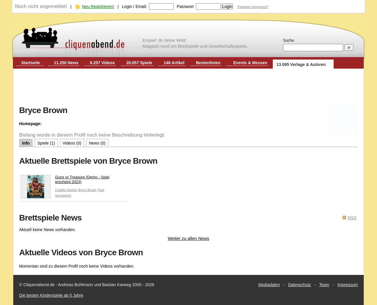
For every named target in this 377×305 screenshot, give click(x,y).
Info (26, 143)
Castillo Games (66, 190)
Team (324, 284)
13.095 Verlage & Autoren (301, 64)
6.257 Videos (102, 62)
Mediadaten (269, 284)
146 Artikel (174, 62)
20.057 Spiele (139, 62)
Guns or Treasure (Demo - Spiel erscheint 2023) (65, 181)
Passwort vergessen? (252, 7)
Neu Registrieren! (98, 6)
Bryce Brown (87, 190)
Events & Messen (250, 62)
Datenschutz (299, 284)
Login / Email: (134, 6)
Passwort (185, 6)
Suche (288, 40)
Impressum (348, 284)
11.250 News (66, 62)
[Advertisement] (188, 87)
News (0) (97, 143)
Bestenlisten (208, 62)
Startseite (30, 62)
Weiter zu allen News (188, 238)
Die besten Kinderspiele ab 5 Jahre (51, 295)
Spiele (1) (46, 143)
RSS (352, 218)
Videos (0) (72, 143)
